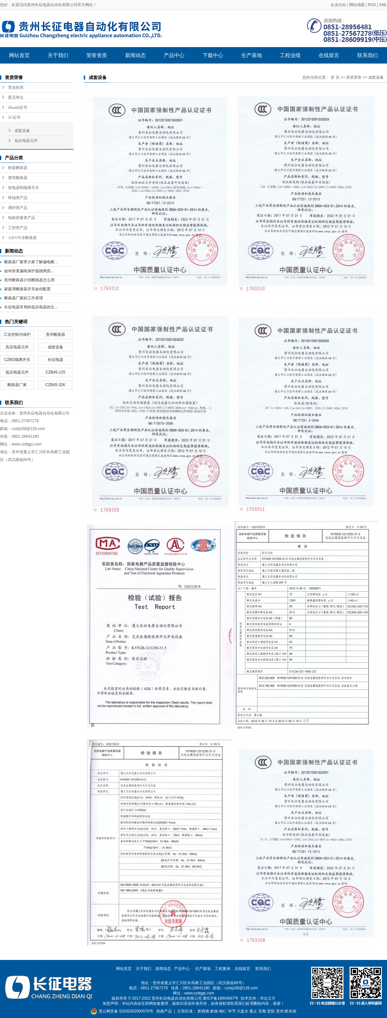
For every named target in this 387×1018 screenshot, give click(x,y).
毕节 (232, 1011)
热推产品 (164, 1011)
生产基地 (251, 55)
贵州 (280, 1011)
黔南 (214, 1011)
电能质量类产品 (21, 217)
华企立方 (267, 998)
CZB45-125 (55, 372)
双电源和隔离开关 (23, 187)
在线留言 (329, 55)
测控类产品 (17, 207)
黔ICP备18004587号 (220, 998)
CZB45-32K (55, 385)
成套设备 (22, 130)
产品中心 (174, 55)
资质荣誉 (354, 77)
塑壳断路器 (17, 177)
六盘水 (242, 1011)
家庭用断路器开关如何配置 (27, 289)
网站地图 (357, 5)
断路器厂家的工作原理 (23, 298)
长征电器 (55, 359)
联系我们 (367, 55)
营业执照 (16, 87)
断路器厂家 (17, 385)
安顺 (262, 1011)
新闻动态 (135, 55)
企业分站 (338, 5)
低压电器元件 (26, 140)
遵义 (253, 1011)
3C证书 (14, 117)
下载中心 (213, 55)
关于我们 (58, 55)
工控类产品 (17, 227)
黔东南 (290, 1011)
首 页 (335, 77)
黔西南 (203, 1011)
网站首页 (19, 55)
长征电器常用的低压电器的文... (31, 307)
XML (383, 5)
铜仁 (223, 1011)
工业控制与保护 (17, 334)
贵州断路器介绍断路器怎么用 (29, 280)
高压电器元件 (17, 347)
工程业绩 (290, 55)
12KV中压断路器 (22, 237)
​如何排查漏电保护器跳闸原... (29, 271)
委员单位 (16, 97)
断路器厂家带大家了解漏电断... (31, 262)
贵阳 (271, 1011)
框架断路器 (17, 167)
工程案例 (222, 968)
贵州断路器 (55, 334)
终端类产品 (17, 197)
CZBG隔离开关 (17, 359)
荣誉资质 (96, 55)
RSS (372, 5)
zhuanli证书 (17, 107)
